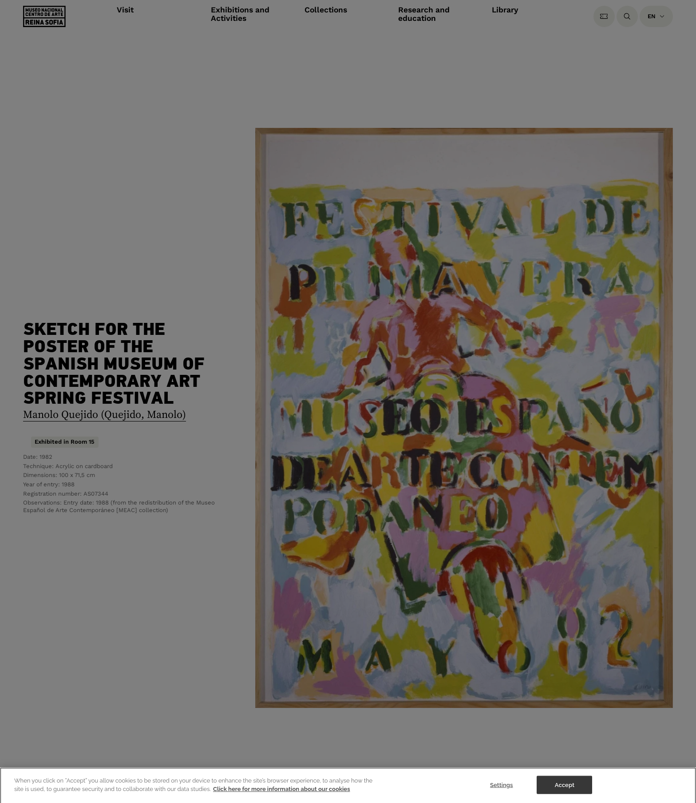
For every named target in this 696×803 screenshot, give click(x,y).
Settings (501, 786)
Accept (564, 786)
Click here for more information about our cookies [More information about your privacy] (281, 790)
